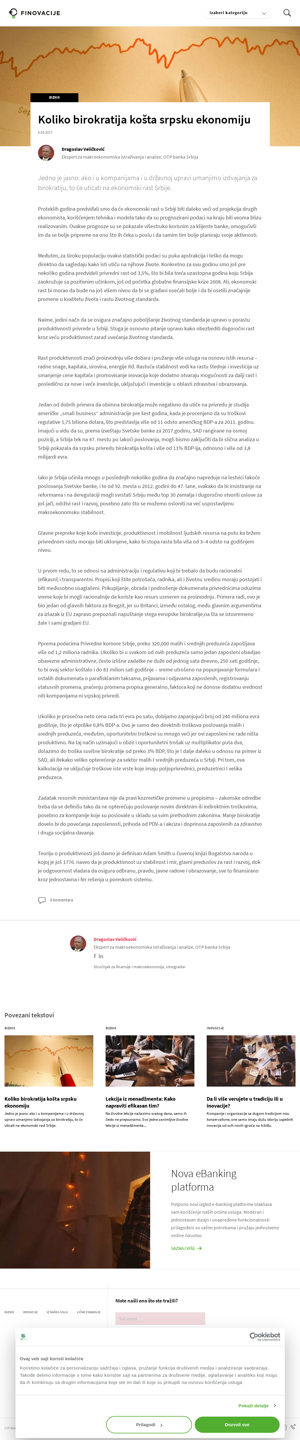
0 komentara (55, 900)
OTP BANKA (12, 1428)
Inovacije (215, 1028)
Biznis (54, 97)
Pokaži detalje (253, 1405)
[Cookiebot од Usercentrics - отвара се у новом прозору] (254, 1336)
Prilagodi (149, 1424)
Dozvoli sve (237, 1424)
